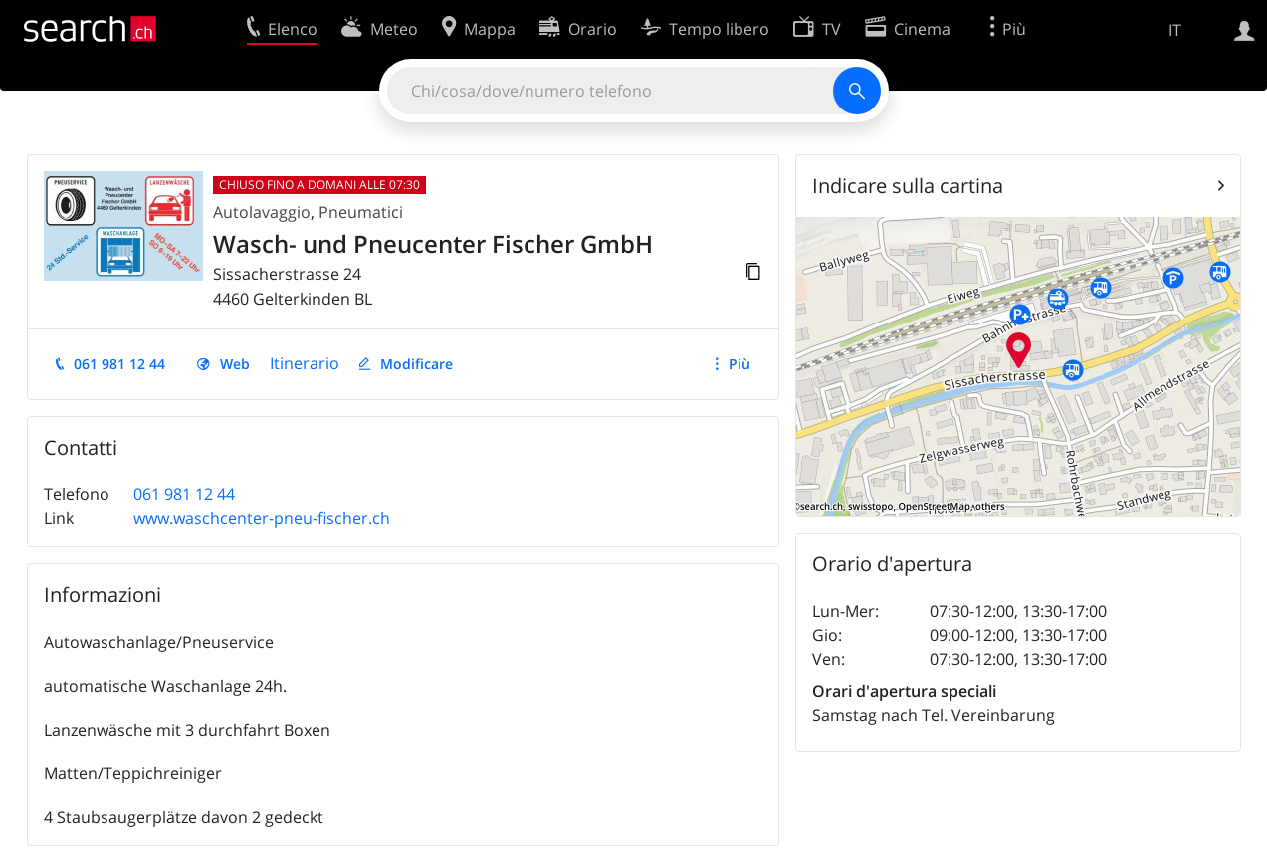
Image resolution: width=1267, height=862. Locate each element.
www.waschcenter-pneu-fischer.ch (261, 518)
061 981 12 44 (119, 363)
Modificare (416, 363)
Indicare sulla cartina (907, 185)
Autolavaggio (262, 212)
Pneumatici (360, 212)
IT (1174, 30)
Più (739, 363)
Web (235, 363)
